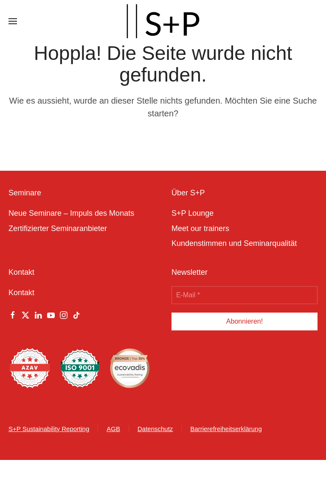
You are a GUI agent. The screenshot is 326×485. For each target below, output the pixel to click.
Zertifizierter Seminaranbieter (57, 228)
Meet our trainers (200, 228)
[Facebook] (12, 314)
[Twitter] (25, 314)
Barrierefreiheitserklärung (225, 428)
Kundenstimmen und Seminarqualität (234, 243)
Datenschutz (155, 428)
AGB (113, 428)
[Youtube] (51, 314)
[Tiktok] (76, 314)
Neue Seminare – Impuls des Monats (71, 213)
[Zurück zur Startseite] (163, 21)
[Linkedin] (38, 314)
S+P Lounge (192, 213)
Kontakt (21, 292)
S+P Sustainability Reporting (48, 428)
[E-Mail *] (244, 295)
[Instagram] (63, 314)
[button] (12, 21)
